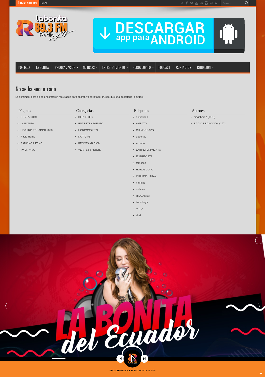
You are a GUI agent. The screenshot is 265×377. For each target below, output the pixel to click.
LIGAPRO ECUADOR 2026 (37, 130)
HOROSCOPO (144, 169)
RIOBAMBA (143, 195)
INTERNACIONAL (146, 175)
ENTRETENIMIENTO (115, 67)
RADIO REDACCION (206, 123)
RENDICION (205, 67)
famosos (141, 162)
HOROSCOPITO (143, 67)
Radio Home (28, 136)
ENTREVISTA (144, 156)
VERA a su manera (89, 149)
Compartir (7, 81)
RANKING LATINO (32, 143)
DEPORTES (85, 117)
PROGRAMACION (66, 67)
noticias (140, 189)
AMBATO (141, 123)
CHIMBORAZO (145, 130)
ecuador (141, 143)
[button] (258, 295)
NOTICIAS (90, 67)
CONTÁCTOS (183, 67)
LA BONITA (42, 67)
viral (138, 215)
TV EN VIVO (28, 149)
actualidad (142, 117)
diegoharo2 (200, 117)
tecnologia (142, 202)
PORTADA (24, 67)
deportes (141, 136)
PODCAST (164, 67)
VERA (139, 208)
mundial (140, 182)
